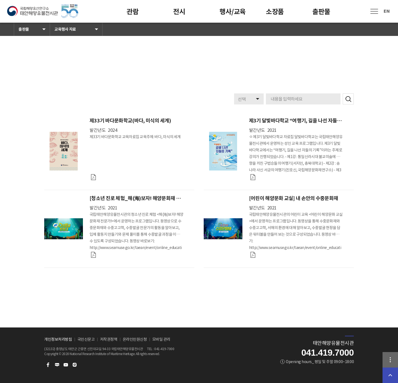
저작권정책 (108, 339)
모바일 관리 (161, 339)
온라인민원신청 (135, 339)
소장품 (275, 11)
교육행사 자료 (65, 29)
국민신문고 (86, 339)
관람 (132, 11)
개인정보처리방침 (58, 339)
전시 (179, 11)
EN (386, 11)
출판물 (321, 11)
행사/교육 (232, 11)
